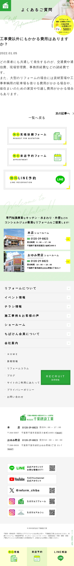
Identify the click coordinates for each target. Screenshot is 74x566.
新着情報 (12, 361)
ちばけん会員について (22, 333)
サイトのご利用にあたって (23, 382)
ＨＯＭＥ (12, 354)
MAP (59, 433)
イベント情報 (15, 297)
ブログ (11, 375)
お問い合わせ (15, 397)
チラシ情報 (13, 306)
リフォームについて (21, 288)
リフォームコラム (18, 368)
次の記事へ (63, 113)
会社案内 (11, 343)
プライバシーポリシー (21, 389)
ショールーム (15, 324)
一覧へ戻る (37, 117)
